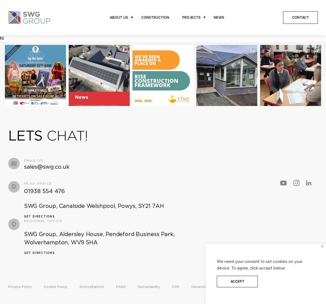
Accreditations (91, 287)
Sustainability (149, 287)
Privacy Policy (20, 287)
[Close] (322, 246)
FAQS (121, 287)
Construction (155, 17)
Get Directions (39, 216)
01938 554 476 (44, 191)
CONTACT (300, 17)
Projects (191, 17)
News (219, 17)
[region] (266, 274)
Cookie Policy (55, 287)
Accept (237, 281)
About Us (119, 17)
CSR (175, 287)
